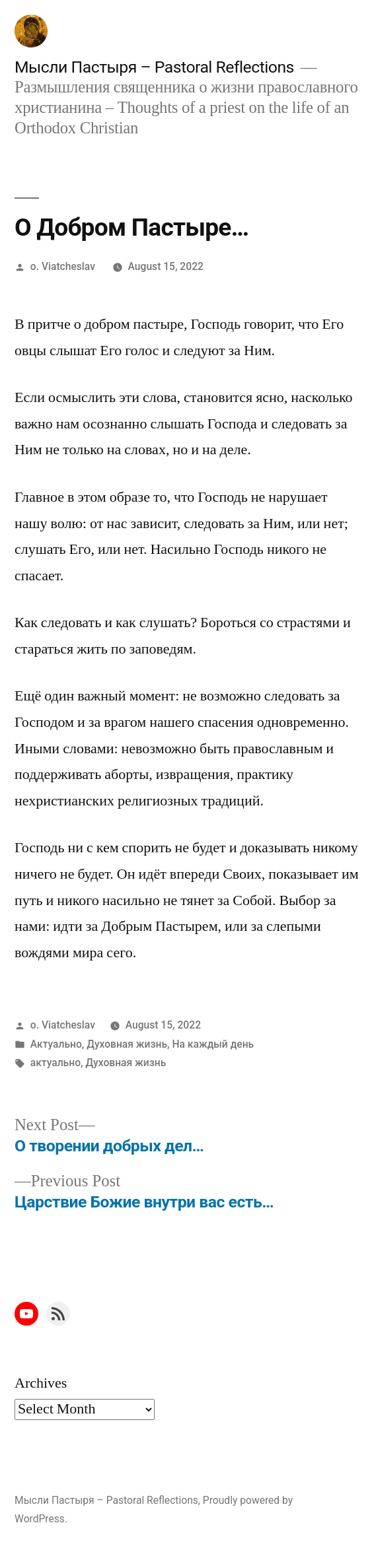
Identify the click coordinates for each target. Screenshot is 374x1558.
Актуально (56, 1044)
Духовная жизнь (127, 1044)
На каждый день (213, 1044)
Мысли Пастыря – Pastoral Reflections (154, 67)
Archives (41, 1383)
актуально (55, 1062)
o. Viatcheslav (62, 266)
